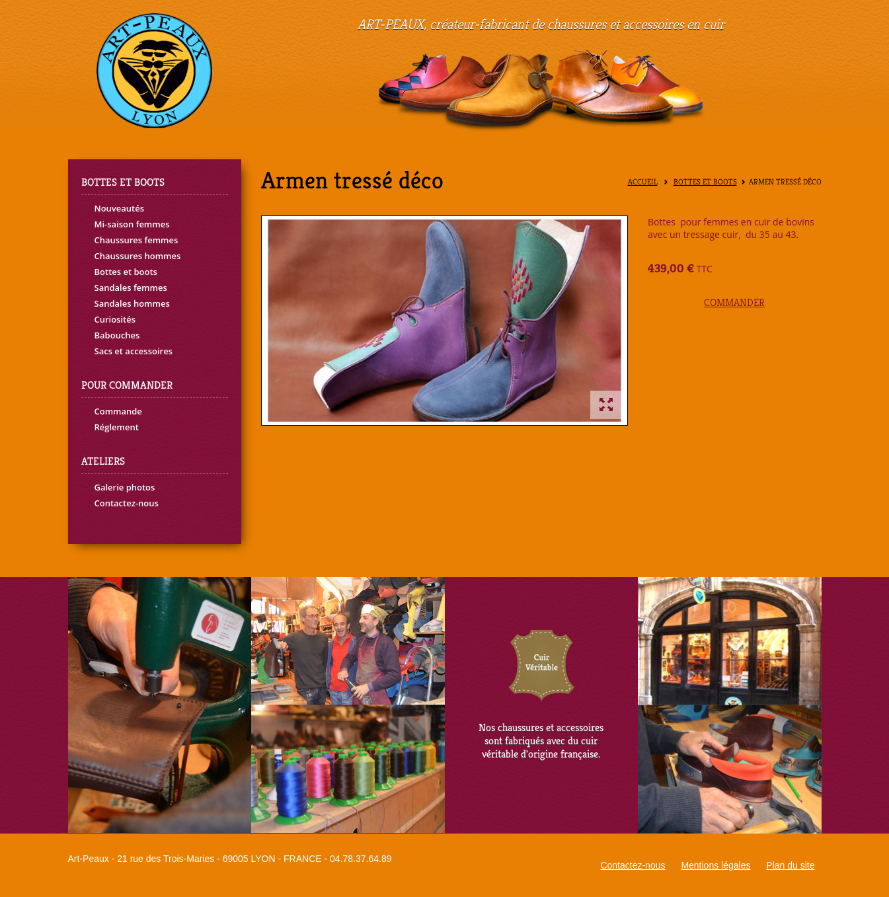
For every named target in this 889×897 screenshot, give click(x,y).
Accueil (643, 182)
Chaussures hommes (138, 256)
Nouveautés (120, 208)
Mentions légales (715, 865)
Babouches (117, 335)
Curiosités (115, 319)
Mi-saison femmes (132, 224)
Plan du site (790, 865)
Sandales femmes (131, 287)
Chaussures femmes (136, 240)
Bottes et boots (126, 272)
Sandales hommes (132, 303)
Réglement (117, 427)
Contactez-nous (127, 503)
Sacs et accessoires (134, 351)
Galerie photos (125, 487)
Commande (118, 411)
